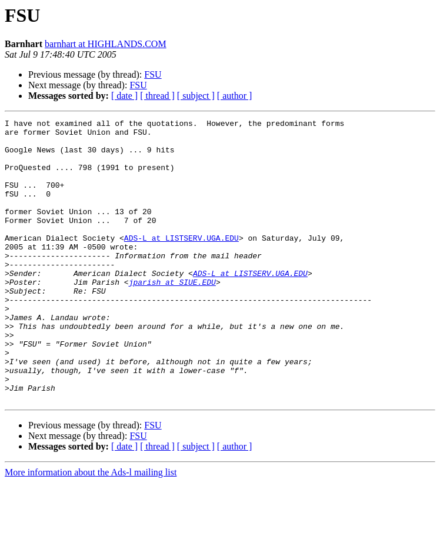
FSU (152, 74)
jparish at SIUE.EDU (172, 315)
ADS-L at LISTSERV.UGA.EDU (181, 262)
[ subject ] (196, 96)
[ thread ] (157, 96)
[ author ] (234, 96)
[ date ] (124, 96)
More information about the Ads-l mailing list (90, 529)
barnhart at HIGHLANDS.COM (105, 44)
